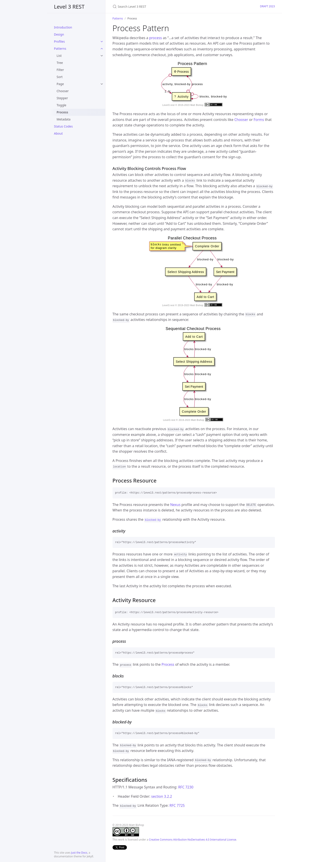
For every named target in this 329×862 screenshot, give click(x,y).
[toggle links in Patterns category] (101, 48)
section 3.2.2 (161, 796)
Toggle (61, 105)
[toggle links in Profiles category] (101, 41)
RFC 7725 (177, 805)
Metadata (64, 119)
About (58, 133)
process (155, 37)
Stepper (62, 98)
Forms (259, 119)
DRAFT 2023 (267, 6)
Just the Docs (79, 852)
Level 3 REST (69, 6)
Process (62, 112)
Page (60, 84)
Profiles (59, 41)
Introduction (63, 27)
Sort (60, 77)
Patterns (60, 48)
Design (59, 34)
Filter (60, 70)
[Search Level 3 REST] (164, 6)
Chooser (63, 91)
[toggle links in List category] (101, 55)
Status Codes (63, 126)
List (59, 55)
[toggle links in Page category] (101, 84)
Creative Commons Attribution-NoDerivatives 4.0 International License (192, 839)
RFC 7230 (185, 787)
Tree (60, 63)
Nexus (175, 504)
